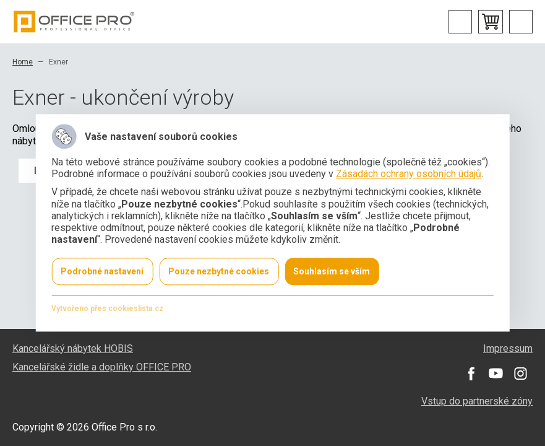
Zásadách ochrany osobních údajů (408, 174)
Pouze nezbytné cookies (218, 272)
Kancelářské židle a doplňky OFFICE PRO (101, 367)
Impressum (508, 348)
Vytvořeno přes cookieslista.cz (107, 309)
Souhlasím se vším (331, 272)
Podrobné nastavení (102, 272)
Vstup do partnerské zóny (477, 401)
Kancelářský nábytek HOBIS (72, 348)
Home (22, 62)
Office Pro (74, 21)
